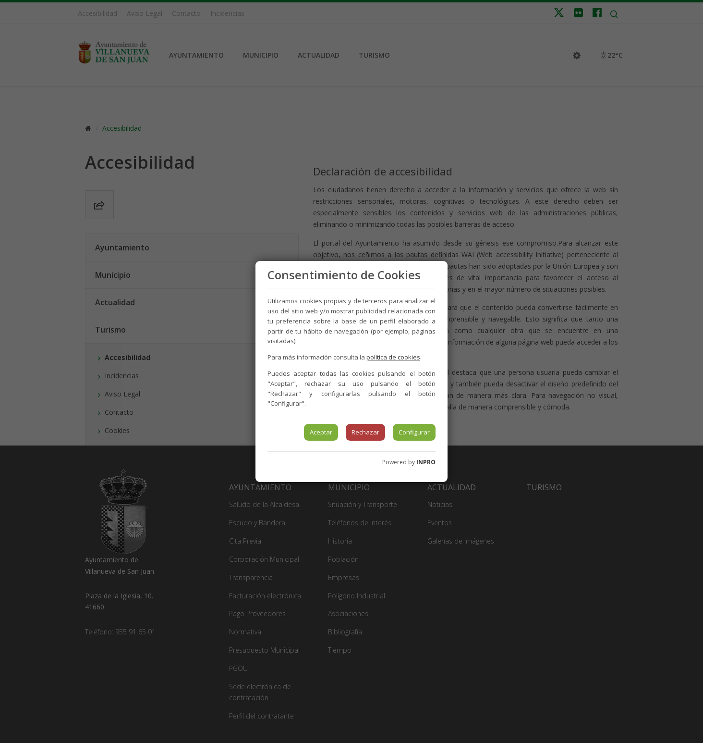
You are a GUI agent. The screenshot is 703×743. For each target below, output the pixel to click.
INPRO (426, 462)
